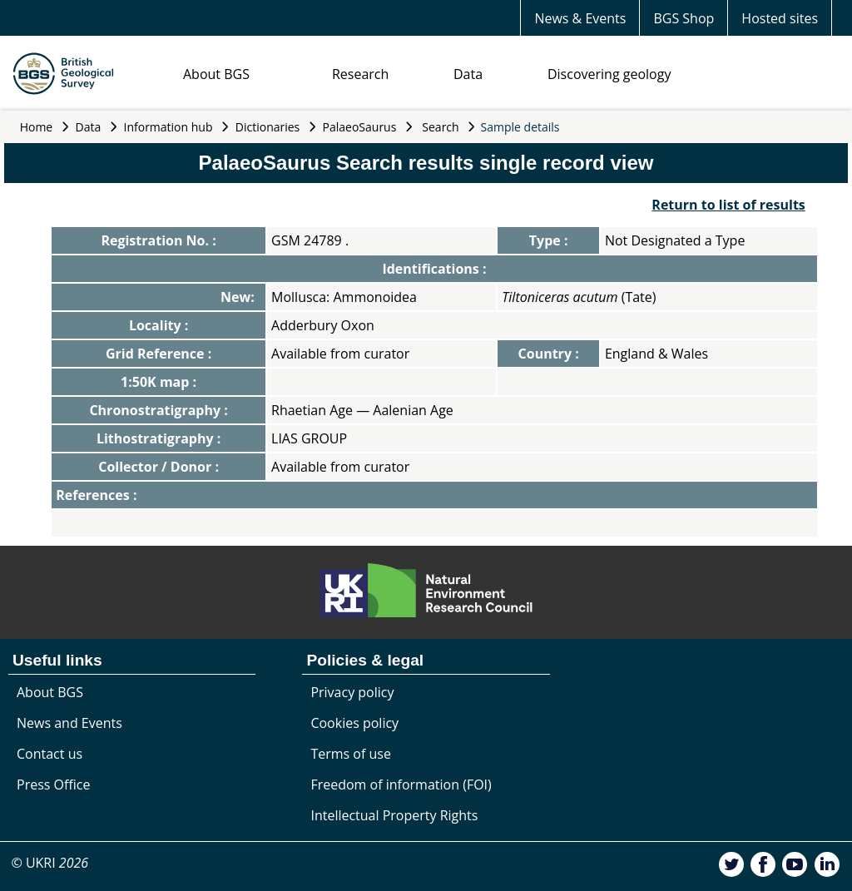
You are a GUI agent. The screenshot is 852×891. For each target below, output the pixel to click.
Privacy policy (352, 692)
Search (440, 127)
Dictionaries (267, 127)
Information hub (168, 127)
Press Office (53, 784)
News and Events (69, 723)
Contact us (49, 754)
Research (360, 74)
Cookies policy (354, 723)
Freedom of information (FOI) (400, 784)
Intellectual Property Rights (394, 815)
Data (468, 74)
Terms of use (350, 754)
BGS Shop (683, 18)
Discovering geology (609, 74)
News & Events (580, 18)
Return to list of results (728, 205)
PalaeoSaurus (360, 127)
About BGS (216, 74)
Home (36, 127)
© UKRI (49, 863)
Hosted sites (779, 18)
